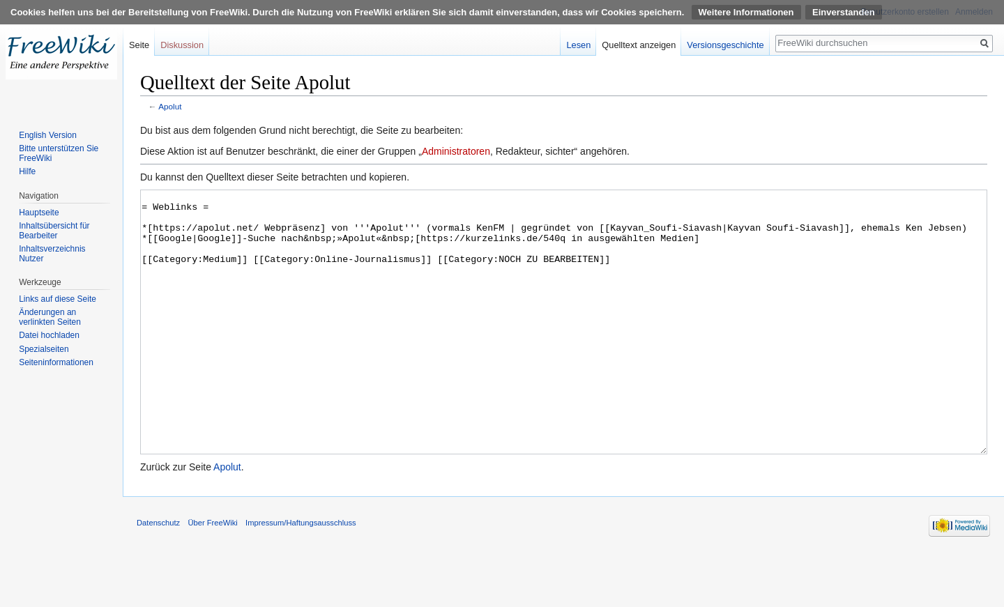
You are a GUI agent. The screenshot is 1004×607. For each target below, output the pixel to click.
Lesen (578, 45)
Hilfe (27, 171)
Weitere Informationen (746, 12)
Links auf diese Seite (57, 299)
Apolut (169, 106)
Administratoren (456, 151)
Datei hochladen (49, 335)
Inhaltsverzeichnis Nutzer (52, 253)
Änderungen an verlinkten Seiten (50, 317)
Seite (139, 45)
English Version (48, 135)
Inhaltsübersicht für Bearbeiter (54, 230)
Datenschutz (158, 575)
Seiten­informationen (56, 362)
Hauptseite (39, 212)
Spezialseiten (43, 349)
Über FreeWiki (212, 575)
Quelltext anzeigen (639, 45)
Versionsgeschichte (725, 45)
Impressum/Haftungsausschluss (300, 575)
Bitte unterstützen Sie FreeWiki (58, 153)
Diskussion (182, 45)
